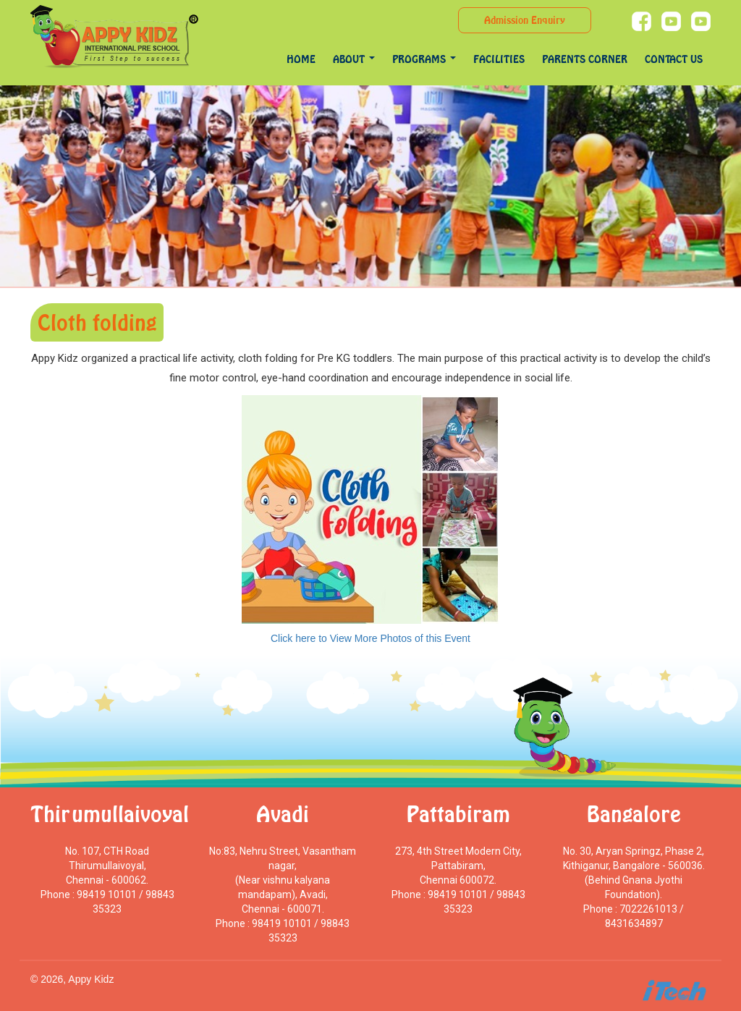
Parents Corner (584, 59)
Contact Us (674, 59)
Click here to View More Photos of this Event (370, 638)
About (354, 59)
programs (424, 59)
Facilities (499, 59)
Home (301, 59)
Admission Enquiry (524, 20)
